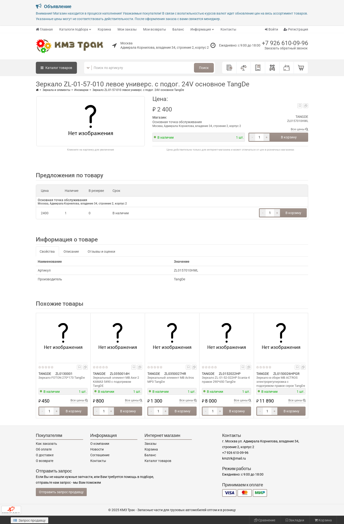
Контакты (228, 29)
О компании (99, 443)
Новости (97, 449)
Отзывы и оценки (101, 251)
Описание (71, 251)
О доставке (45, 455)
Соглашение (99, 455)
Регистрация (296, 29)
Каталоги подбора (73, 29)
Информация (200, 29)
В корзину (289, 137)
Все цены (299, 129)
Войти (271, 29)
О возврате (44, 461)
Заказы (150, 443)
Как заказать (46, 443)
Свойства (47, 251)
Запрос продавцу (29, 520)
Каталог (56, 68)
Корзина (104, 29)
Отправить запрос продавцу (61, 492)
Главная (44, 29)
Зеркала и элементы (56, 90)
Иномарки (81, 90)
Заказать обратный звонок (286, 48)
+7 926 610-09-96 (285, 43)
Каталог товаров (158, 461)
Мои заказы (127, 29)
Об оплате (44, 449)
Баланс (178, 29)
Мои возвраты (154, 29)
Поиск (204, 68)
